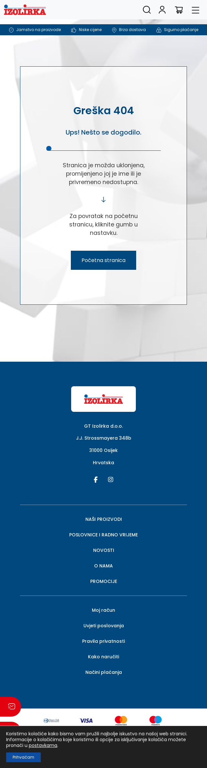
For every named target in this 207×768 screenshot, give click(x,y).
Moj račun (103, 610)
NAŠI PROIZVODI (103, 519)
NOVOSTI (103, 550)
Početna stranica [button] (103, 260)
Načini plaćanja (103, 672)
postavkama (43, 745)
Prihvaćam (23, 757)
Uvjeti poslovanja (103, 625)
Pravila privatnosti (103, 641)
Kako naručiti (103, 656)
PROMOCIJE (103, 581)
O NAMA (103, 566)
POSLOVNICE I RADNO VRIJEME (103, 535)
